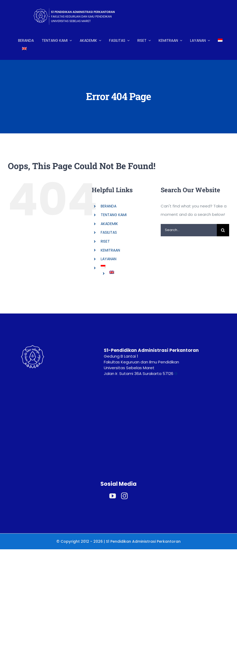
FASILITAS (109, 232)
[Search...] (189, 230)
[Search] (223, 230)
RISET (105, 241)
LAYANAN (108, 259)
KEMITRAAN (110, 250)
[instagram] (124, 496)
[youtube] (112, 496)
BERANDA (108, 206)
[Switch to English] (24, 49)
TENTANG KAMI (114, 214)
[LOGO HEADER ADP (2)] (78, 4)
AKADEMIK (109, 223)
